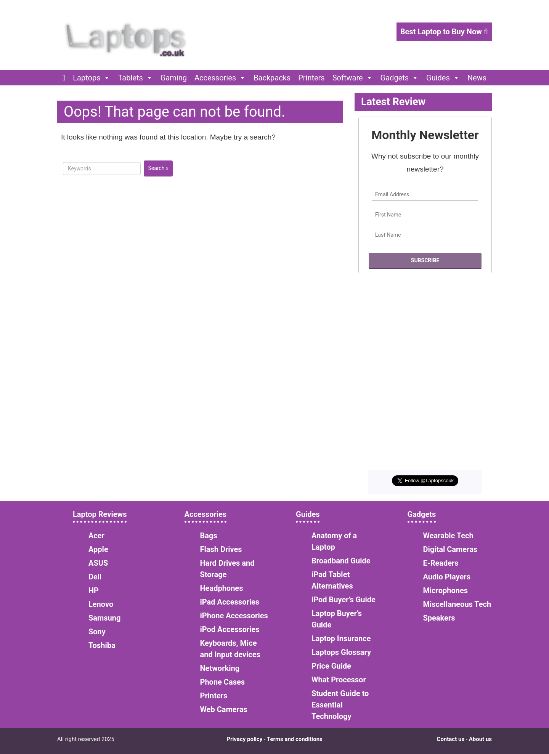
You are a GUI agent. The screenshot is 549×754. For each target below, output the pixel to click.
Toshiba (102, 645)
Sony (97, 631)
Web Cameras (223, 709)
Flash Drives (221, 549)
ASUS (98, 563)
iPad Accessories (230, 601)
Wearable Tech (448, 535)
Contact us (451, 739)
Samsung (104, 617)
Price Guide (331, 666)
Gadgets (399, 77)
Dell (94, 576)
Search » (158, 168)
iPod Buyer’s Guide (343, 599)
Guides (443, 77)
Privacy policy (244, 739)
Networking (220, 668)
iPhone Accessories (234, 615)
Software (352, 77)
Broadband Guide (341, 560)
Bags (208, 535)
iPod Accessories (230, 629)
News (476, 77)
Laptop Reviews (100, 514)
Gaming (174, 77)
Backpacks (272, 77)
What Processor (338, 679)
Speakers (439, 617)
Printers (311, 77)
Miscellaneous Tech (457, 604)
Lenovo (100, 604)
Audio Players (446, 576)
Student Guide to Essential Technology (340, 705)
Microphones (445, 590)
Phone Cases (222, 682)
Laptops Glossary (341, 652)
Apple (98, 549)
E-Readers (441, 563)
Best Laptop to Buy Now (444, 31)
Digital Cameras (450, 549)
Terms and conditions (295, 739)
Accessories (220, 77)
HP (93, 590)
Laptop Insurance (341, 638)
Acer (96, 535)
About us (480, 739)
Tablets (135, 77)
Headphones (221, 588)
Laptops (91, 77)
